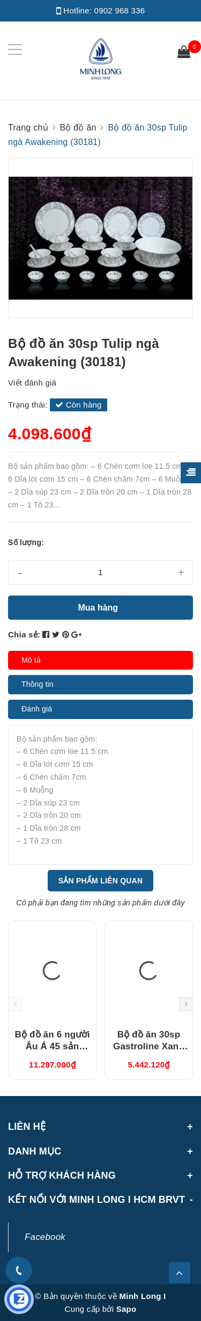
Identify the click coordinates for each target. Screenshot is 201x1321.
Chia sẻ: (24, 634)
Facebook (45, 1237)
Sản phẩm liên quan (100, 880)
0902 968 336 (119, 10)
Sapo (126, 1308)
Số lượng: (26, 542)
